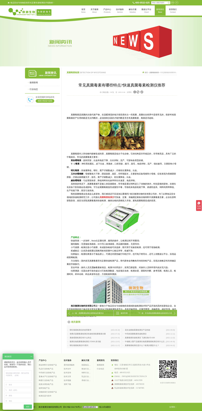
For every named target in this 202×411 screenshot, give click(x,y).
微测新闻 (34, 82)
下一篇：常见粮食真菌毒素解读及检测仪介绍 (155, 317)
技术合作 (67, 369)
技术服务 (67, 360)
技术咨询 (67, 373)
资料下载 (67, 384)
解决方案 (85, 360)
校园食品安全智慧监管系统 (86, 365)
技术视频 (67, 380)
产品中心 (43, 360)
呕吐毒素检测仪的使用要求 (95, 347)
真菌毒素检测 (154, 72)
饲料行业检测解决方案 (86, 373)
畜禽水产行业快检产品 (48, 377)
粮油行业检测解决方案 (86, 369)
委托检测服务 (69, 365)
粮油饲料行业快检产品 (48, 365)
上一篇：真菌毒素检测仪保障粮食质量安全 (88, 317)
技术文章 (67, 377)
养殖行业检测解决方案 (86, 380)
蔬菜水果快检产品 (46, 384)
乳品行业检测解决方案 (86, 377)
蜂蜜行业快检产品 (46, 380)
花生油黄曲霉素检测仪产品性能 (150, 347)
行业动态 (34, 89)
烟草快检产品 (44, 388)
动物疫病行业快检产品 (48, 392)
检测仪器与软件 (45, 396)
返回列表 (124, 317)
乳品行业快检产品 (46, 369)
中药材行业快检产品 (47, 373)
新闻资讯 (101, 360)
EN (173, 3)
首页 (146, 72)
